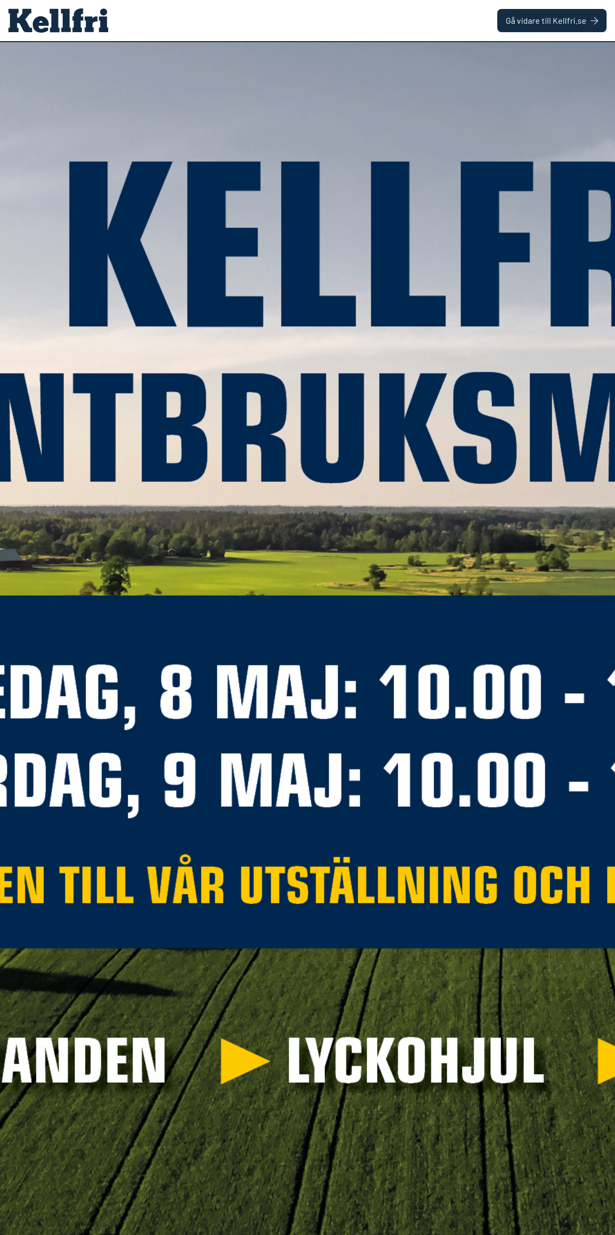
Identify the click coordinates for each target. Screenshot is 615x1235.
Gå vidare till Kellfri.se (552, 20)
